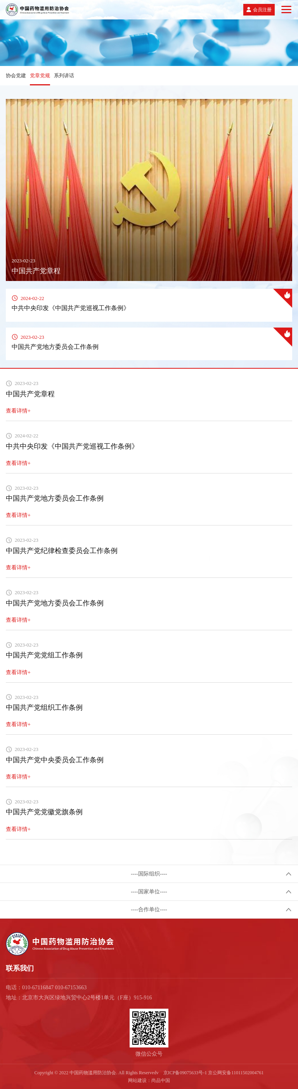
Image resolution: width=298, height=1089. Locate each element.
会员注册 (262, 9)
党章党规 (40, 75)
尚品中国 (160, 1080)
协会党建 (16, 75)
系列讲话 (64, 75)
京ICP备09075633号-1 (185, 1072)
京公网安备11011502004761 (235, 1072)
